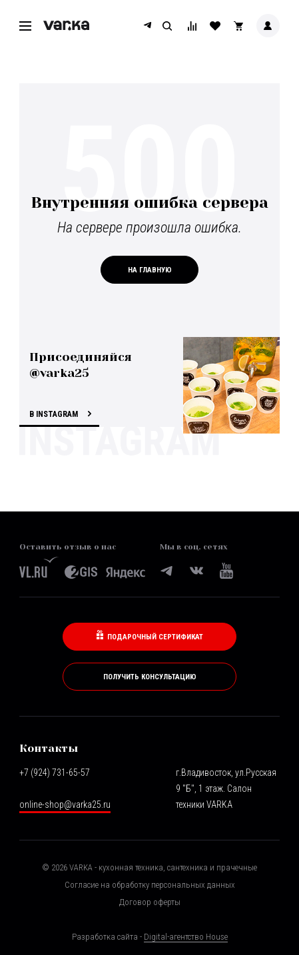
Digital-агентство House (186, 937)
